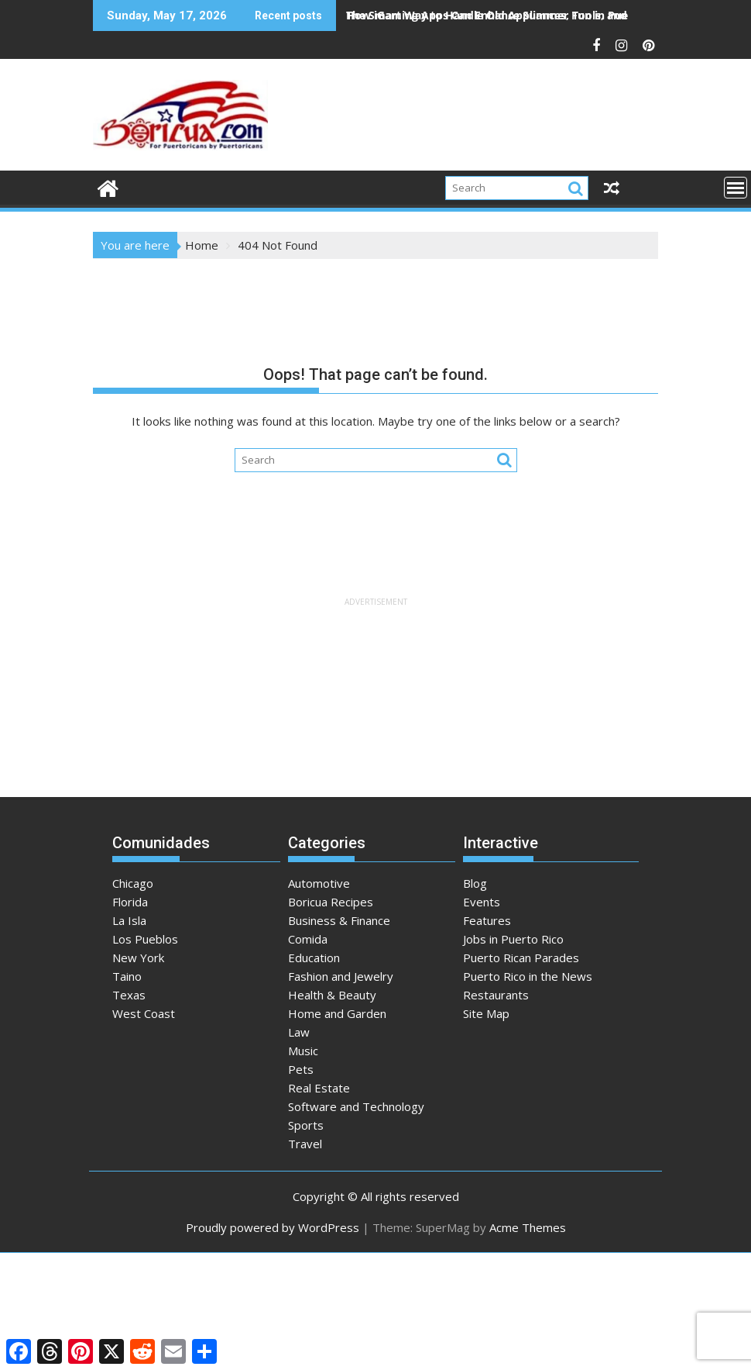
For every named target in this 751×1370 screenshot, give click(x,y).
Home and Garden (337, 1013)
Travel (305, 1143)
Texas (129, 994)
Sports (306, 1125)
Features (487, 920)
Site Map (486, 1013)
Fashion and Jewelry (340, 976)
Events (481, 901)
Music (303, 1050)
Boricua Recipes (330, 901)
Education (314, 957)
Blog (475, 883)
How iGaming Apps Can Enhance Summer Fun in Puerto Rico (508, 15)
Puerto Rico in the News (527, 976)
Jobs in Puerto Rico (513, 939)
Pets (301, 1069)
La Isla (129, 920)
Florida (130, 901)
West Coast (143, 1013)
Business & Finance (339, 920)
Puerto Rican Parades (521, 957)
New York (138, 957)
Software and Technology (356, 1106)
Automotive (319, 883)
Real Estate (319, 1088)
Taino (127, 976)
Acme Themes (527, 1227)
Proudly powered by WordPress (272, 1227)
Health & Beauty (332, 994)
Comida (307, 939)
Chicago (132, 883)
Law (299, 1032)
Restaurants (496, 994)
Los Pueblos (145, 939)
